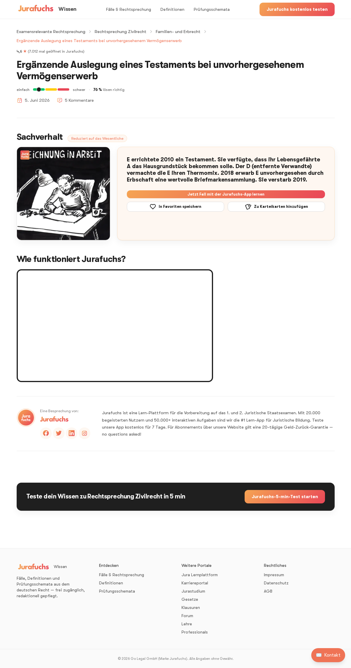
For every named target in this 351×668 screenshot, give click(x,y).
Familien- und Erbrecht (178, 31)
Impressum (274, 574)
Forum (187, 615)
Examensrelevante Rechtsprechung (51, 31)
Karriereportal (194, 583)
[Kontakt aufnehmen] (328, 655)
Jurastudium (193, 591)
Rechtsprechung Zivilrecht (120, 31)
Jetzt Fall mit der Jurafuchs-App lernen (225, 194)
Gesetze (189, 599)
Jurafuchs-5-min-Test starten (285, 496)
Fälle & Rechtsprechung (128, 9)
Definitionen (172, 9)
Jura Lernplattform (199, 574)
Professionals (194, 632)
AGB (268, 591)
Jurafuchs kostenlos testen (297, 9)
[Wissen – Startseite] (47, 9)
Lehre (186, 624)
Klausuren (190, 607)
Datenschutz (276, 583)
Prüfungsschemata (212, 9)
